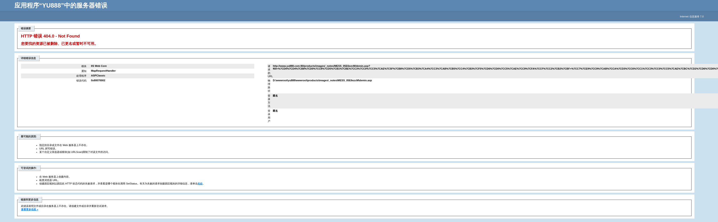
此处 (200, 183)
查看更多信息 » (29, 209)
